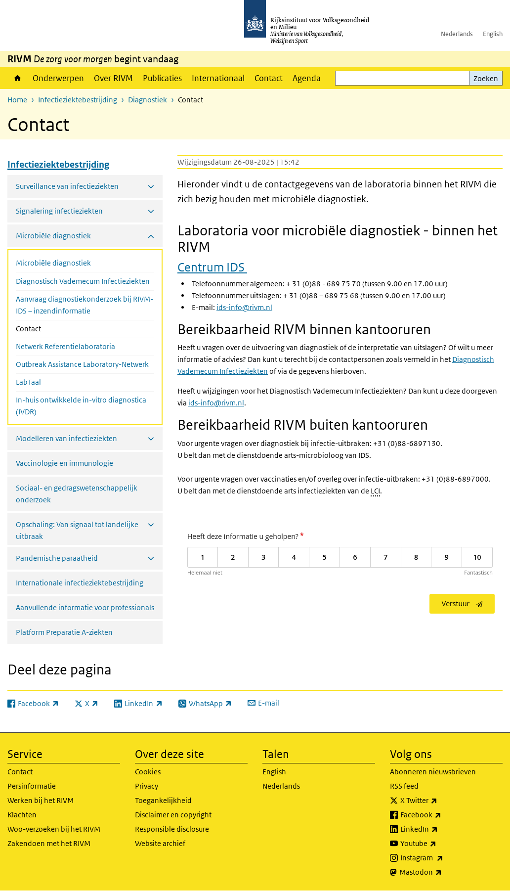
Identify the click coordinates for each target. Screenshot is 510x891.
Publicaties (162, 78)
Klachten (22, 814)
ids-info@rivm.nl (244, 307)
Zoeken (485, 78)
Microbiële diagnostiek (53, 262)
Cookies (148, 771)
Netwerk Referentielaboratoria (65, 346)
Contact (269, 78)
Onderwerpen (58, 78)
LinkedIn (440, 829)
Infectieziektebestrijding (77, 99)
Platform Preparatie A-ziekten (64, 632)
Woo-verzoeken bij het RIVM (53, 829)
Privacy (146, 786)
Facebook (442, 815)
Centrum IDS (212, 267)
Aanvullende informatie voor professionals (85, 607)
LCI (375, 490)
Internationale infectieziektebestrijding (79, 582)
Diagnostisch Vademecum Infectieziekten (83, 281)
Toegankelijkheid (163, 800)
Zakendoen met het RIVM (48, 843)
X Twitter (440, 800)
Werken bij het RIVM (40, 800)
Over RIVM (113, 78)
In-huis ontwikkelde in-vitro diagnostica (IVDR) (81, 405)
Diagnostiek (147, 99)
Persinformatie (31, 786)
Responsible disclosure (172, 829)
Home (17, 78)
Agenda (307, 78)
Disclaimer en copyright (173, 814)
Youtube (440, 843)
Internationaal (218, 78)
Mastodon (442, 872)
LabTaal (28, 382)
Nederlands (457, 34)
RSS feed (404, 786)
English (493, 34)
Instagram (443, 858)
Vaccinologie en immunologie (64, 463)
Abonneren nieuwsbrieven (433, 771)
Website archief (160, 843)
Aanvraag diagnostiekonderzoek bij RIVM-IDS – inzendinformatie (84, 304)
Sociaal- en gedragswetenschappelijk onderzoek (76, 493)
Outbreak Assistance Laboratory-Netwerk (82, 364)
